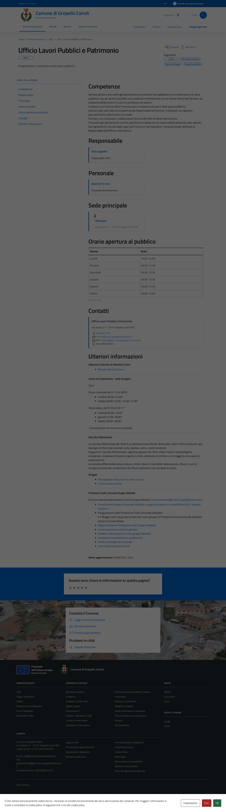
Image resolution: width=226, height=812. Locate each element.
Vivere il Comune (87, 27)
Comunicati (169, 696)
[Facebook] (177, 15)
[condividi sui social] (171, 47)
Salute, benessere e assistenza (130, 711)
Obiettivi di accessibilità (126, 766)
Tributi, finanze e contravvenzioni (131, 715)
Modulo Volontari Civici (111, 369)
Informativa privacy (124, 747)
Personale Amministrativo (29, 706)
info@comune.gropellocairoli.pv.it (39, 756)
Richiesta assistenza (76, 756)
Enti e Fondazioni (25, 711)
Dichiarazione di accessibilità (128, 761)
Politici (20, 701)
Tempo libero (139, 27)
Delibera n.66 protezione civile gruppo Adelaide (124, 534)
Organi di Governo (25, 696)
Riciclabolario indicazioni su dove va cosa (121, 479)
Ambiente (70, 696)
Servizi (67, 27)
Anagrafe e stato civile (77, 701)
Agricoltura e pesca (75, 692)
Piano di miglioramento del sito (130, 771)
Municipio (101, 221)
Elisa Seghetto (99, 151)
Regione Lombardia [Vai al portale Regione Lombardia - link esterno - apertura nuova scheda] (27, 3)
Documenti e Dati (25, 715)
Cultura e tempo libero (77, 720)
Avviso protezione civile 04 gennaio (118, 529)
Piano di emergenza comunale (115, 542)
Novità (53, 27)
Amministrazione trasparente (129, 742)
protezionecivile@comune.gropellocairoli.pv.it (177, 500)
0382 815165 (100, 333)
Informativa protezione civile (114, 546)
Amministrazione (32, 27)
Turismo (156, 27)
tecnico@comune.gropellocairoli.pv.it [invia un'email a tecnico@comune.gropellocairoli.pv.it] (111, 336)
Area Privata (23, 785)
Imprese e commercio (125, 701)
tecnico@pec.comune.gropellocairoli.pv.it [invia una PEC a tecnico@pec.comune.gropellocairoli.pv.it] (121, 340)
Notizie (167, 692)
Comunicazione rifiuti (110, 484)
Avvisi (167, 701)
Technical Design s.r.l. (37, 803)
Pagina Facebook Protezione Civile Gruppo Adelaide (127, 525)
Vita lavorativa (122, 725)
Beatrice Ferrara (100, 184)
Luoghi (167, 721)
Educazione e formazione (78, 725)
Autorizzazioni (72, 711)
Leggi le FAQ (72, 742)
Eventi (167, 726)
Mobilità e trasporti (124, 706)
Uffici (19, 692)
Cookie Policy (121, 752)
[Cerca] (203, 15)
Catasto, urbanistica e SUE (79, 715)
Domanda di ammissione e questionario (120, 538)
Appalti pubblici (73, 706)
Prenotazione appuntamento (80, 747)
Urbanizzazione (174, 27)
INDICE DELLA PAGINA (47, 80)
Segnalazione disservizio (77, 752)
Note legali (120, 756)
